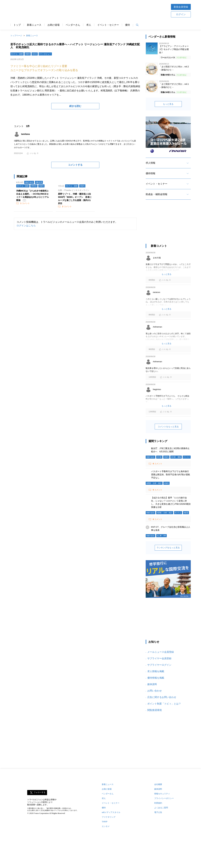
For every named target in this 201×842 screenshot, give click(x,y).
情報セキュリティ (162, 794)
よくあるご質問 (161, 808)
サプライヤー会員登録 (159, 658)
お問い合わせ (154, 690)
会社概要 (158, 784)
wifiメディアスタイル (111, 812)
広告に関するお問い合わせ (161, 697)
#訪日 (34, 54)
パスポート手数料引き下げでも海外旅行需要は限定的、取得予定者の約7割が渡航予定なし (170, 474)
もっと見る (168, 104)
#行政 (159, 457)
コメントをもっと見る (168, 426)
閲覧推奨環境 (154, 710)
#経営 (186, 513)
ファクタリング (108, 817)
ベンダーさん (73, 25)
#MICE (34, 186)
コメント (25, 203)
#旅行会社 (29, 182)
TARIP (104, 822)
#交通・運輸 (176, 457)
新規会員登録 (181, 7)
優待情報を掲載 (155, 678)
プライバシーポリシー (164, 798)
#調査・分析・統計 (154, 483)
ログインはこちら (26, 225)
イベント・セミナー (108, 25)
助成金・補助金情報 (156, 194)
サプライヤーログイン (159, 665)
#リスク (186, 457)
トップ (17, 25)
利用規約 (158, 803)
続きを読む (75, 106)
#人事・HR (161, 536)
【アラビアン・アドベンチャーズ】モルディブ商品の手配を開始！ (174, 49)
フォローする (39, 792)
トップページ (16, 35)
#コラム (178, 513)
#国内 (27, 54)
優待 (127, 25)
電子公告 (158, 812)
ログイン (181, 14)
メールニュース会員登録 (160, 652)
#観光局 (39, 182)
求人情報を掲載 (155, 671)
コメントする (75, 165)
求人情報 (150, 163)
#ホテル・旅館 (17, 54)
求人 (88, 25)
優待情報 (150, 173)
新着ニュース (34, 25)
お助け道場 (54, 25)
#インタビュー (45, 54)
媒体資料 (152, 684)
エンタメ (106, 826)
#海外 (166, 483)
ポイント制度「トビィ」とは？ (164, 703)
